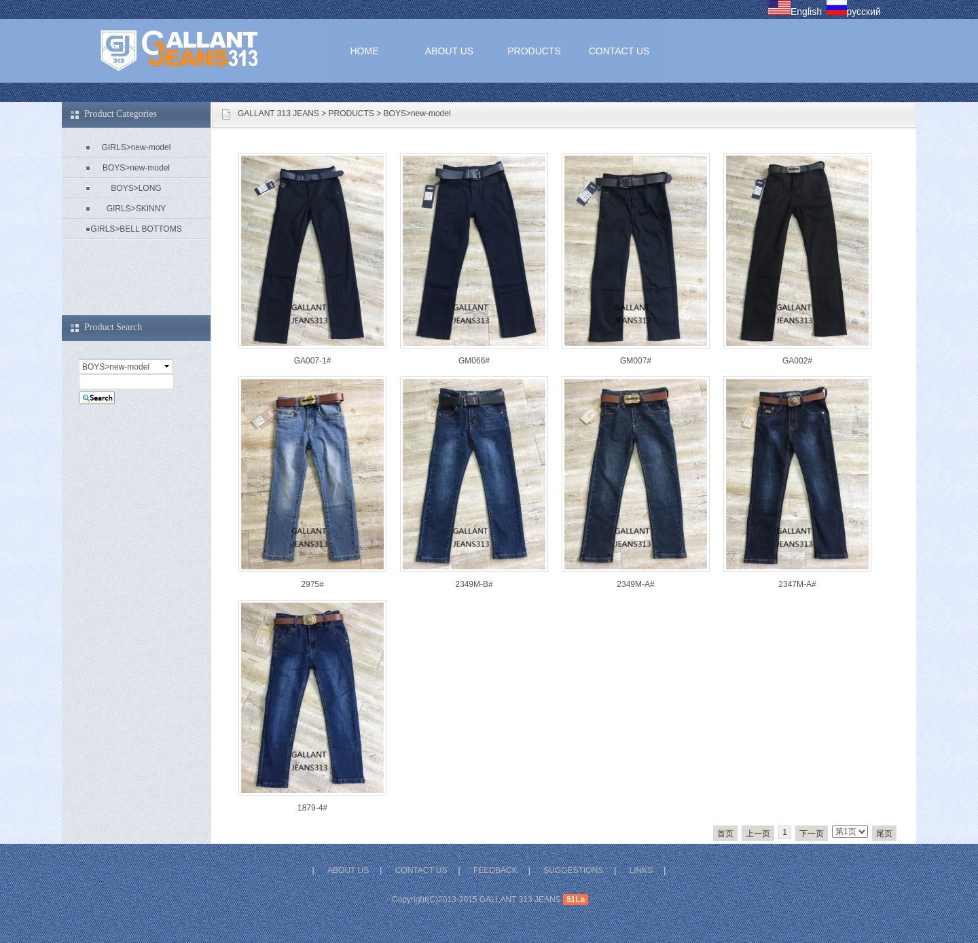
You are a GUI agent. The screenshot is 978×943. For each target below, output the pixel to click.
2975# (312, 584)
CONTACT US (619, 51)
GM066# (474, 361)
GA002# (797, 361)
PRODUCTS (534, 51)
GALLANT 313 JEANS (278, 113)
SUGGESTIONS (573, 870)
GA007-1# (312, 361)
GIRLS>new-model (136, 147)
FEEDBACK (495, 870)
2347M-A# (797, 584)
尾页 (884, 833)
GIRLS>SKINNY (136, 208)
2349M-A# (635, 584)
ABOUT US (449, 51)
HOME (364, 51)
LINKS (641, 870)
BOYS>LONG (136, 188)
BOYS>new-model (417, 113)
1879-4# (312, 808)
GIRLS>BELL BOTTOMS (135, 229)
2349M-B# (473, 584)
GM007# (635, 361)
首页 (725, 833)
